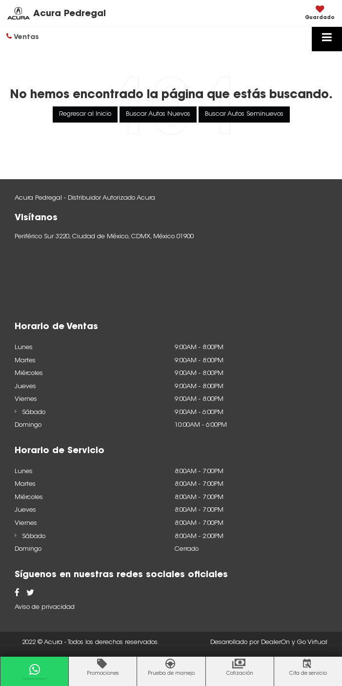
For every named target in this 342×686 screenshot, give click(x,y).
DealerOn (275, 642)
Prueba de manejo (171, 673)
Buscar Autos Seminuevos (244, 114)
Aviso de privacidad (45, 607)
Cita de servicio (308, 673)
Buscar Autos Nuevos (158, 114)
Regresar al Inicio (85, 114)
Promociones (103, 673)
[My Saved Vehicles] (320, 13)
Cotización (239, 673)
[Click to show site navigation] (327, 39)
